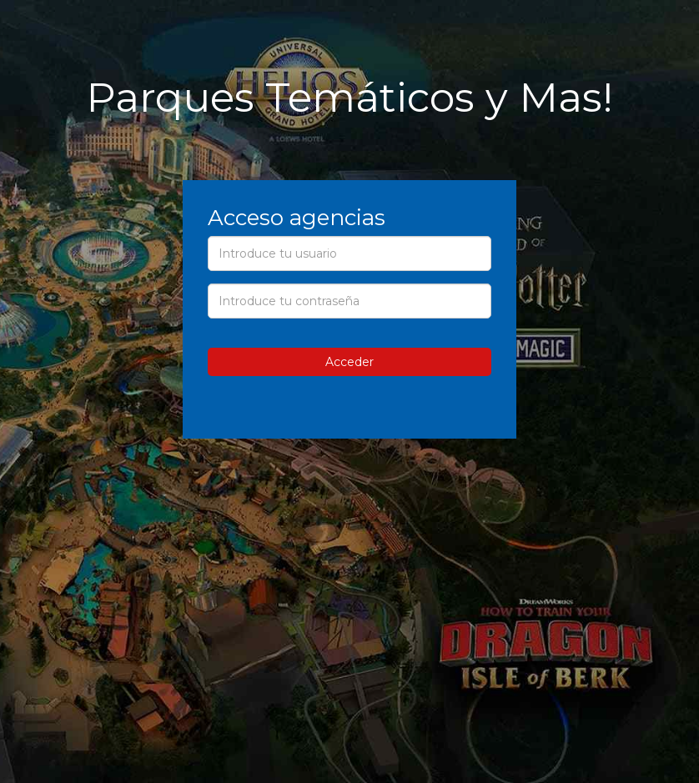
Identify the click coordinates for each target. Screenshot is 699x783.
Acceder (349, 361)
